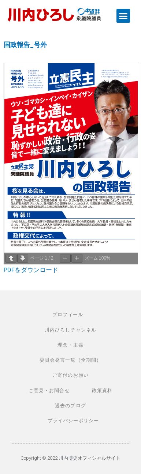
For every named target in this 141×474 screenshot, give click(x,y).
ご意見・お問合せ (49, 390)
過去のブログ (70, 405)
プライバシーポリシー (73, 420)
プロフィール (68, 314)
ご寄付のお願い (70, 375)
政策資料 (102, 390)
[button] (123, 16)
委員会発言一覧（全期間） (70, 360)
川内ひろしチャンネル (70, 330)
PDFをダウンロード (31, 270)
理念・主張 (70, 345)
